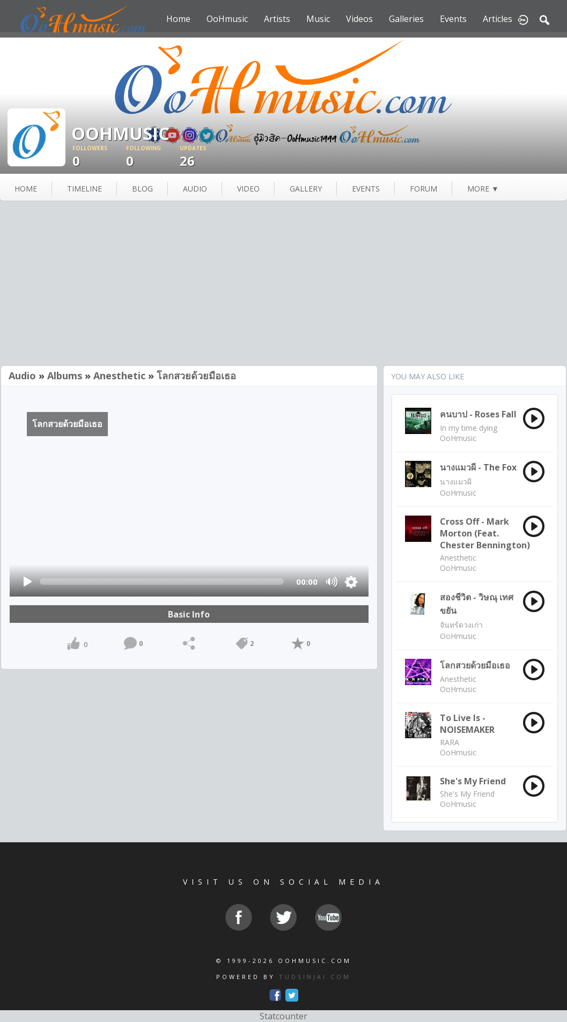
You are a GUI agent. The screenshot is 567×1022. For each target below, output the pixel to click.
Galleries (406, 19)
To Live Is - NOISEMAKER (467, 724)
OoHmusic (227, 19)
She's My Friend (473, 781)
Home (178, 19)
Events (453, 19)
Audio (22, 375)
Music (318, 19)
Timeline (84, 188)
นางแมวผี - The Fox (478, 467)
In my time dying (468, 428)
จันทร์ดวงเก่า (461, 625)
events (366, 188)
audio (195, 188)
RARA (449, 742)
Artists (277, 19)
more (483, 188)
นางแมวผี (456, 481)
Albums (64, 375)
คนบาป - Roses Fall (478, 414)
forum (423, 188)
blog (142, 188)
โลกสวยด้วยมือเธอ (196, 375)
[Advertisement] (283, 284)
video (248, 188)
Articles (497, 19)
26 (206, 157)
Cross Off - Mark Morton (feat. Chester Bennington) (485, 533)
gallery (306, 188)
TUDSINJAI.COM (315, 977)
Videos (359, 19)
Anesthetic (119, 375)
